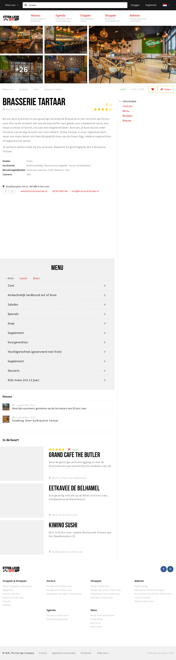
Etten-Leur (11, 5)
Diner (36, 278)
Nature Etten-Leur (144, 601)
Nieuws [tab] (127, 120)
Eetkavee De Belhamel (74, 488)
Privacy (43, 653)
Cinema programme (57, 619)
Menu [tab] (126, 111)
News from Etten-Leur (103, 615)
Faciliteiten (9, 165)
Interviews (96, 626)
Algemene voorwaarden (64, 653)
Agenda (51, 610)
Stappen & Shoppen (15, 581)
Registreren (151, 5)
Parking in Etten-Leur (102, 597)
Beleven (139, 581)
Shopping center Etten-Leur (106, 589)
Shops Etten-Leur (100, 586)
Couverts (7, 174)
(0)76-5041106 (59, 191)
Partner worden (11, 593)
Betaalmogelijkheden (14, 169)
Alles (11, 278)
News (94, 610)
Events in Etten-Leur (58, 615)
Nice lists (96, 622)
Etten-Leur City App (13, 597)
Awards (7, 601)
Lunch (23, 278)
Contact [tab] (128, 106)
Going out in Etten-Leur (59, 589)
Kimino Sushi (63, 525)
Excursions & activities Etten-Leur (153, 593)
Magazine (8, 589)
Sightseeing (141, 586)
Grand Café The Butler (74, 454)
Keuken (6, 161)
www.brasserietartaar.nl (34, 191)
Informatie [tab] (129, 101)
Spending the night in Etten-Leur (64, 593)
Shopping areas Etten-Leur (105, 593)
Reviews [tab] (128, 115)
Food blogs (97, 619)
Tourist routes (142, 597)
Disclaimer (86, 653)
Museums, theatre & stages (150, 589)
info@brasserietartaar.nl (85, 191)
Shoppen (96, 581)
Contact (7, 605)
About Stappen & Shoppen (17, 586)
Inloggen (135, 5)
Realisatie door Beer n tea (160, 653)
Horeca (51, 581)
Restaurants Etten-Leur (59, 586)
